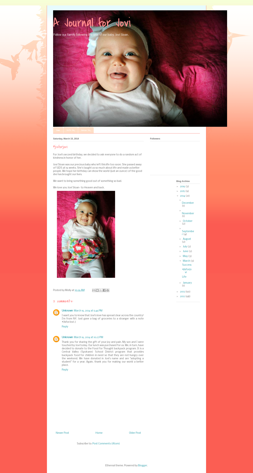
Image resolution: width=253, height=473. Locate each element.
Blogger (142, 465)
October (187, 221)
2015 (182, 191)
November (188, 213)
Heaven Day (85, 130)
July (185, 246)
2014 (183, 196)
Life (184, 277)
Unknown (67, 310)
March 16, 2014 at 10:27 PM (88, 337)
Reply (65, 326)
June (186, 251)
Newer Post (62, 433)
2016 (183, 186)
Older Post (135, 433)
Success (186, 265)
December (188, 203)
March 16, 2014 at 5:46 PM (88, 310)
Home (58, 130)
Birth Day (71, 130)
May (185, 256)
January (187, 283)
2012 (182, 296)
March (187, 261)
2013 (182, 291)
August (187, 239)
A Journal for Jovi (92, 22)
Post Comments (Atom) (106, 443)
